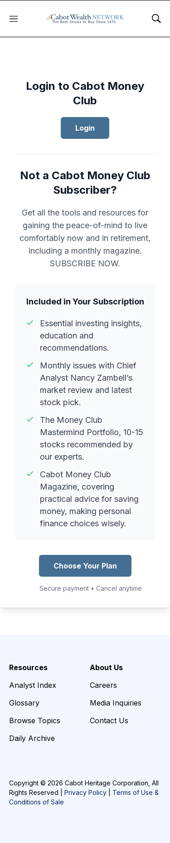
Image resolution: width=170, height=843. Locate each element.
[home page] (85, 19)
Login (85, 127)
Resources (28, 667)
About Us (106, 667)
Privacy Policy (85, 792)
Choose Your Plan (85, 565)
